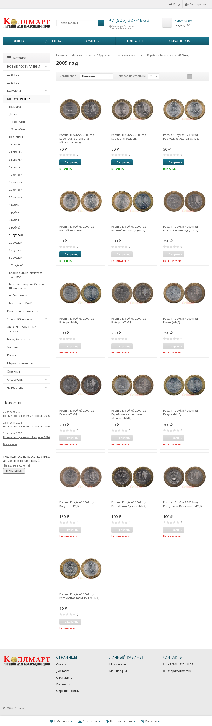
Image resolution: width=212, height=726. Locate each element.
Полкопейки (17, 137)
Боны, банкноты (18, 339)
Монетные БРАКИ (20, 303)
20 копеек (15, 190)
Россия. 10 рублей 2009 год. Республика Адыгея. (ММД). (129, 504)
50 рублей (15, 257)
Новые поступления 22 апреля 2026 (26, 426)
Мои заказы (117, 664)
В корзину (69, 162)
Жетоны (12, 347)
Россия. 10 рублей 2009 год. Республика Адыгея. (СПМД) (181, 136)
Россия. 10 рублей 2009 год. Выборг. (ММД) (77, 320)
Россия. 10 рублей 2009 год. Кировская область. (129, 136)
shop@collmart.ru (179, 671)
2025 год (13, 83)
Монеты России (18, 99)
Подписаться (14, 471)
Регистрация (195, 4)
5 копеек (15, 167)
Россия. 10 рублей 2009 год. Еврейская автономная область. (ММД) (129, 414)
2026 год (13, 74)
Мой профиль (119, 671)
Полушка (15, 106)
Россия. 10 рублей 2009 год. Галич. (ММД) (180, 320)
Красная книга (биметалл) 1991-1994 (26, 274)
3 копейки (15, 159)
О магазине (93, 41)
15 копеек (15, 182)
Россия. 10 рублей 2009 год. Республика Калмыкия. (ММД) (182, 504)
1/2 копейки (17, 129)
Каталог (16, 58)
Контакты (135, 41)
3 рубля (14, 220)
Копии (11, 355)
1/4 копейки (17, 122)
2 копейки (15, 152)
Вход (174, 4)
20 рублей (15, 242)
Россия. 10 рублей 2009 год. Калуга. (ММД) (180, 412)
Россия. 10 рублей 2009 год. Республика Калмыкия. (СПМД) (79, 596)
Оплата (18, 41)
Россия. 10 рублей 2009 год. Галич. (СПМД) (77, 412)
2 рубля (14, 212)
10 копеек (15, 174)
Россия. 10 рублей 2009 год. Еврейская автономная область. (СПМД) (77, 138)
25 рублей (15, 250)
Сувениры (14, 371)
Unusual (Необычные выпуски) (21, 329)
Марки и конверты (20, 363)
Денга (13, 114)
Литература (15, 387)
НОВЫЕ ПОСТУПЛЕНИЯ (23, 66)
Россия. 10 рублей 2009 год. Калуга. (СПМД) (77, 504)
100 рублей (16, 265)
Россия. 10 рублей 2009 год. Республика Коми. (77, 228)
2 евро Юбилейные (20, 319)
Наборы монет (19, 295)
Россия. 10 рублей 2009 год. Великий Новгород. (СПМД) (180, 228)
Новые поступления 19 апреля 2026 (26, 437)
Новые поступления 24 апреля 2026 (26, 416)
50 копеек (15, 197)
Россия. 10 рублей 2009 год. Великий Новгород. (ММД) (129, 228)
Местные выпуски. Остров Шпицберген (26, 286)
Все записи (10, 444)
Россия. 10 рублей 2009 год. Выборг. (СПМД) (129, 320)
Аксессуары (15, 379)
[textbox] (80, 23)
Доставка (53, 41)
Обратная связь (181, 41)
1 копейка (15, 144)
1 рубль (14, 205)
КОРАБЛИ (14, 91)
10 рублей (16, 235)
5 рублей (15, 227)
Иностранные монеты (22, 311)
